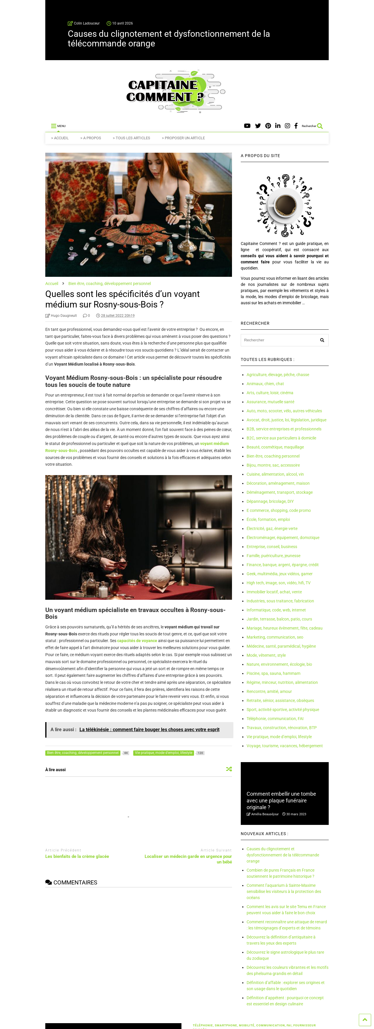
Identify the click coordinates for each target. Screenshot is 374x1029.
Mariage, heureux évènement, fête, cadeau (285, 628)
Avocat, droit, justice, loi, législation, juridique (286, 420)
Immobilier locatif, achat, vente (274, 592)
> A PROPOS (90, 138)
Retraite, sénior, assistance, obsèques (280, 700)
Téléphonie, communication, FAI (275, 718)
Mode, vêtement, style (266, 655)
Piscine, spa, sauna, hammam (273, 673)
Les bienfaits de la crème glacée (77, 856)
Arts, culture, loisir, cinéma (270, 392)
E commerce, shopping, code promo (279, 510)
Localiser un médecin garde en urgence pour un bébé (188, 859)
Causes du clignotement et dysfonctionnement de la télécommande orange (169, 38)
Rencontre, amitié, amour (269, 691)
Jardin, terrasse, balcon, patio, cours (279, 619)
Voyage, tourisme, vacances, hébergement (285, 745)
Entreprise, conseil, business (272, 546)
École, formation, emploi (268, 519)
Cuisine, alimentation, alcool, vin (275, 474)
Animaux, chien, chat (265, 383)
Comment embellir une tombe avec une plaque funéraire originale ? (281, 801)
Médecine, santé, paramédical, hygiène (281, 646)
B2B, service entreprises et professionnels (284, 429)
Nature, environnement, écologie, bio (279, 664)
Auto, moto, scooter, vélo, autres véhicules (284, 411)
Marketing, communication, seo (275, 637)
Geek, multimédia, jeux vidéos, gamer (280, 573)
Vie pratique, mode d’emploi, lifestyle (279, 736)
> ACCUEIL (60, 138)
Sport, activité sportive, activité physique (283, 709)
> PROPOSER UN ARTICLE (183, 138)
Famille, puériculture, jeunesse (273, 555)
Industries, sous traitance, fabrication (280, 601)
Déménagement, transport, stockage (280, 492)
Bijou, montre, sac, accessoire (273, 465)
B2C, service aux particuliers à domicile (281, 438)
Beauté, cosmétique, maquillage (275, 447)
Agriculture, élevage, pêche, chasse (278, 374)
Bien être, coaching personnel (273, 456)
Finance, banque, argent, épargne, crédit (283, 564)
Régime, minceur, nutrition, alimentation (282, 682)
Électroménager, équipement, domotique (283, 537)
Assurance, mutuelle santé (270, 401)
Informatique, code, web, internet (276, 610)
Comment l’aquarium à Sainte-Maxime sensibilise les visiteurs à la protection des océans (284, 891)
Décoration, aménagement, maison (278, 483)
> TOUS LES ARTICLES (131, 138)
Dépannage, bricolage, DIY (270, 501)
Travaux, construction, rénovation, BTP (282, 727)
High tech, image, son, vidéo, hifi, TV (279, 582)
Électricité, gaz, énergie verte (272, 528)
